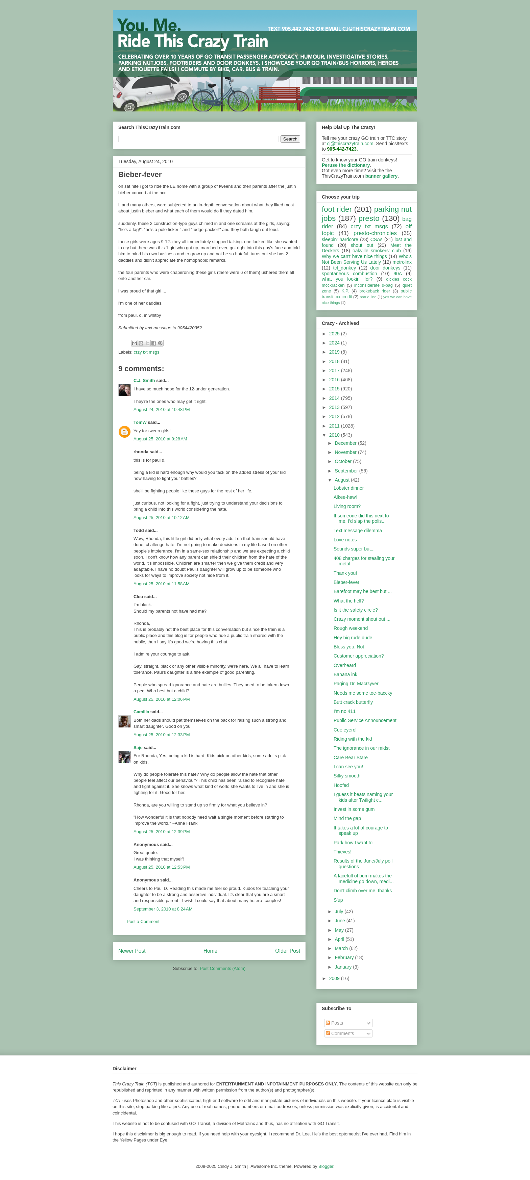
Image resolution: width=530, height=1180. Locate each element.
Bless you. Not (349, 646)
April (340, 939)
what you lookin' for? (347, 279)
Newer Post (132, 951)
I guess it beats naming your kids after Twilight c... (363, 797)
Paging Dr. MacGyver (356, 683)
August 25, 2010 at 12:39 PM (162, 831)
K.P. (345, 291)
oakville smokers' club (377, 250)
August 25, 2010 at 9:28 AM (160, 438)
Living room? (347, 506)
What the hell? (349, 601)
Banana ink (345, 674)
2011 (335, 426)
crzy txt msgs (147, 352)
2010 (335, 435)
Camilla (141, 711)
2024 (335, 342)
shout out (362, 245)
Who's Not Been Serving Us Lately (367, 259)
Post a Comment (143, 921)
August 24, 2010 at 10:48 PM (162, 409)
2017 (335, 370)
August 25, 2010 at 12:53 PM (162, 867)
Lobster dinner (349, 488)
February (345, 957)
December (346, 443)
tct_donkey (344, 268)
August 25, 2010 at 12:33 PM (162, 734)
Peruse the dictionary (346, 165)
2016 (335, 379)
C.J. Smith (144, 380)
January (344, 967)
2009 (335, 978)
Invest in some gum (354, 809)
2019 (335, 352)
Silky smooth (347, 775)
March (342, 948)
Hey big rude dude (353, 637)
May (340, 930)
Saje (138, 747)
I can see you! (348, 766)
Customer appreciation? (359, 656)
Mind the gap (347, 818)
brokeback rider (374, 291)
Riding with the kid (353, 739)
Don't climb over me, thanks (363, 890)
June (340, 920)
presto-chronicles (375, 233)
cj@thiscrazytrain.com (350, 143)
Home (210, 951)
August (343, 480)
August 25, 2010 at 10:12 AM (162, 517)
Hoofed (341, 785)
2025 (335, 333)
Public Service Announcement (365, 720)
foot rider (337, 209)
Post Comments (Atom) (222, 968)
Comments (340, 1033)
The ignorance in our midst (362, 748)
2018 (335, 361)
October (344, 461)
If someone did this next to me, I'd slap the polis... (361, 518)
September (347, 470)
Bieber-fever (346, 582)
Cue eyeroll (346, 730)
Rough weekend (351, 628)
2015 (335, 388)
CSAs (376, 239)
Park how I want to (353, 842)
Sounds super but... (354, 548)
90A (397, 273)
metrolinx (402, 262)
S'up (338, 900)
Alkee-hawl (345, 497)
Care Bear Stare (351, 757)
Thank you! (345, 573)
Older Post (287, 951)
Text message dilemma (358, 530)
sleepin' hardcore (340, 239)
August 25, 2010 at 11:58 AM (162, 583)
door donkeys (385, 268)
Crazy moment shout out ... (362, 619)
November (346, 452)
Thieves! (343, 851)
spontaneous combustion (349, 273)
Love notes (345, 539)
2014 (335, 398)
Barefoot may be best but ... (363, 591)
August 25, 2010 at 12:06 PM (162, 699)
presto (368, 218)
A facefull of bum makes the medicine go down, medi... (364, 878)
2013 (335, 407)
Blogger (325, 1166)
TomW (140, 422)
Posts (334, 1023)
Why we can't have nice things (354, 256)
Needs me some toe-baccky (363, 693)
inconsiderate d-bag (373, 285)
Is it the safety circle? (356, 610)
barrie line (368, 297)
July (339, 911)
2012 (335, 416)
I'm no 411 (345, 711)
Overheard (345, 665)
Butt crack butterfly (353, 702)
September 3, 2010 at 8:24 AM (163, 909)
